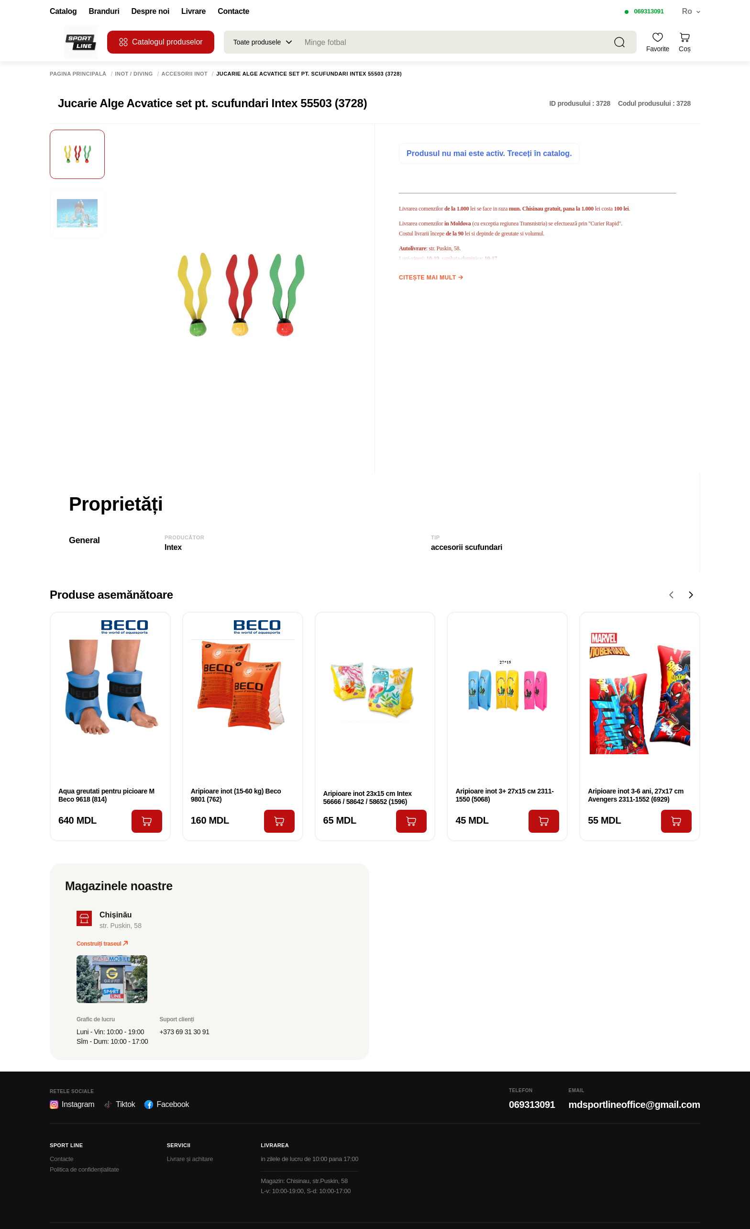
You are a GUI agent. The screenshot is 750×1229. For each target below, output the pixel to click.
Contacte (233, 11)
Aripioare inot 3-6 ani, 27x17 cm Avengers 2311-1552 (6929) (636, 795)
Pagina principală (78, 74)
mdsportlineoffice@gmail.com (634, 1104)
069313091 (648, 11)
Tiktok (119, 1104)
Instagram (72, 1104)
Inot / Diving (134, 74)
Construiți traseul (102, 943)
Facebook (166, 1104)
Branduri (103, 11)
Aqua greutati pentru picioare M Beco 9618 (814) (106, 795)
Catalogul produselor (161, 42)
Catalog (63, 11)
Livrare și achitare (190, 1158)
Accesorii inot (185, 74)
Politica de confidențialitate (84, 1169)
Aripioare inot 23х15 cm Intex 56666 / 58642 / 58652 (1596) (367, 797)
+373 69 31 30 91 (185, 1032)
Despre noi (151, 11)
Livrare (193, 11)
